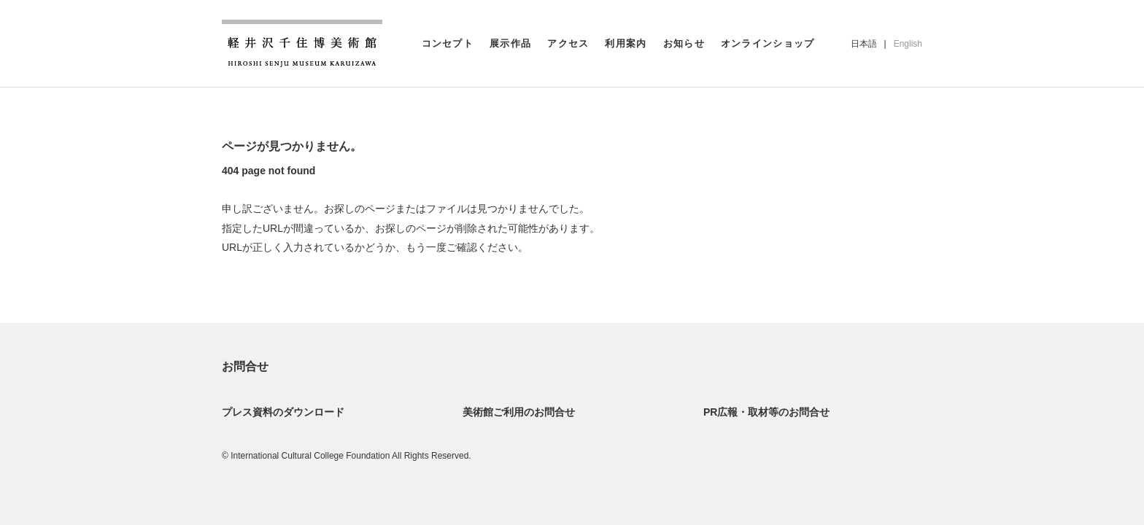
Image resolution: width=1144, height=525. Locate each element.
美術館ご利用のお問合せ (519, 412)
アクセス (568, 43)
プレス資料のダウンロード (283, 412)
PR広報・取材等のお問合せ (766, 412)
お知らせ (684, 43)
